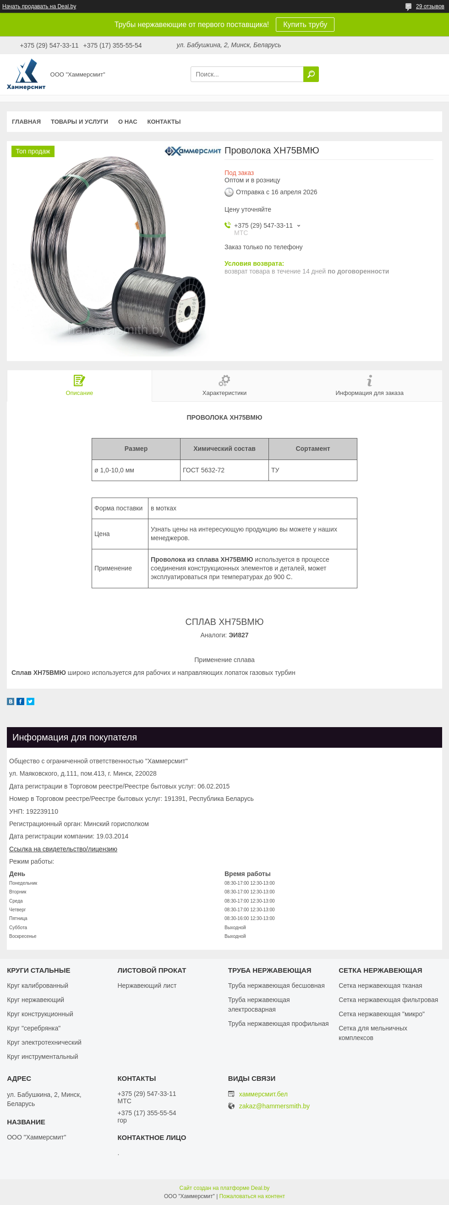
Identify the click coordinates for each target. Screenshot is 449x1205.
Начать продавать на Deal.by (39, 6)
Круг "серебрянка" (33, 1028)
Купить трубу (305, 24)
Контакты (164, 121)
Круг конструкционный (40, 1014)
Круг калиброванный (37, 985)
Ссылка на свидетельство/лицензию (63, 849)
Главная (26, 121)
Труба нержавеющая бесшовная (276, 985)
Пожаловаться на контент (252, 1196)
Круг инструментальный (42, 1056)
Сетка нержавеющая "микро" (382, 1014)
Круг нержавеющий (35, 999)
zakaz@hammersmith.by (274, 1106)
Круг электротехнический (44, 1042)
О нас (127, 121)
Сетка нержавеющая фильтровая (388, 999)
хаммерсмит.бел (263, 1094)
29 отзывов (430, 6)
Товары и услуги (79, 121)
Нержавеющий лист (146, 985)
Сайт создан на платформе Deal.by (225, 1188)
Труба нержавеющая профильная (278, 1023)
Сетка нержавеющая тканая (380, 985)
